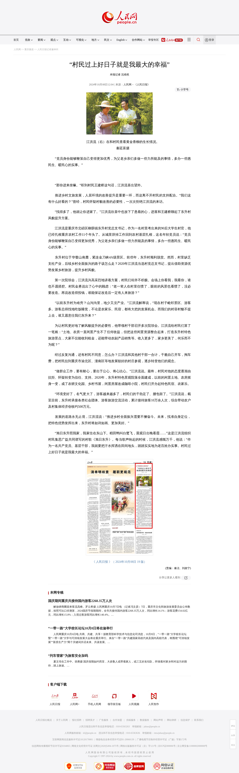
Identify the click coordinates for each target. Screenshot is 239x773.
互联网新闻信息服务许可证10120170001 (72, 739)
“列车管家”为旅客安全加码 (68, 655)
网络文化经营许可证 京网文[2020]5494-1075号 (95, 746)
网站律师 (171, 720)
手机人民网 (94, 698)
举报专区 (153, 39)
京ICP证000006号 (167, 746)
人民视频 (134, 698)
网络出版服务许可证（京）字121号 (138, 746)
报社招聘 (76, 720)
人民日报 (55, 698)
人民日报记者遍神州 (47, 49)
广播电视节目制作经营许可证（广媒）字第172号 (162, 739)
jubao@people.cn (152, 726)
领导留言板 (114, 698)
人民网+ (74, 698)
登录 (211, 39)
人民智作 (153, 698)
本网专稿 (56, 592)
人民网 (17, 49)
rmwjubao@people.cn (164, 733)
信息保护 (185, 720)
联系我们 (198, 720)
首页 (16, 39)
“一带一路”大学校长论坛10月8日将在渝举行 (80, 628)
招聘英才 (90, 720)
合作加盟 (117, 720)
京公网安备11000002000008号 (192, 746)
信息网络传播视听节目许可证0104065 (51, 746)
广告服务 (103, 720)
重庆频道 (29, 49)
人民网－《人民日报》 (136, 84)
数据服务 (144, 720)
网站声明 (158, 720)
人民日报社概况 (44, 720)
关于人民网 (62, 720)
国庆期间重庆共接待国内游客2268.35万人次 (80, 601)
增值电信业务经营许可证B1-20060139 (115, 739)
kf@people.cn (89, 733)
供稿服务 (131, 720)
